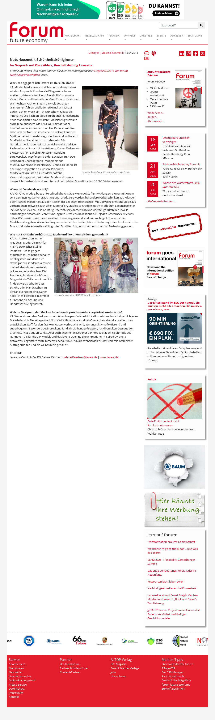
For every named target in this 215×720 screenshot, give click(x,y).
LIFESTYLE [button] (145, 35)
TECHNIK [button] (113, 35)
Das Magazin (118, 664)
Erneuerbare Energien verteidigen (176, 140)
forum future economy (176, 684)
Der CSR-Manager (173, 672)
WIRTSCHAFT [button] (72, 35)
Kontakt (14, 697)
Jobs (113, 672)
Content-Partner (70, 672)
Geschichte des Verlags (125, 668)
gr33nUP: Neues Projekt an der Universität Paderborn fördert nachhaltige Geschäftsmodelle (173, 614)
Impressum (16, 693)
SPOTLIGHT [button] (195, 35)
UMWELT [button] (129, 35)
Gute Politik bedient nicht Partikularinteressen (163, 423)
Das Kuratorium (70, 664)
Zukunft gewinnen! (173, 688)
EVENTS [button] (161, 35)
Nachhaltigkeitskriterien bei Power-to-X (171, 588)
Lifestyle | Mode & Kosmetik (106, 53)
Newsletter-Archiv (20, 676)
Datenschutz (17, 688)
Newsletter (15, 672)
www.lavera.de (109, 357)
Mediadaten (16, 668)
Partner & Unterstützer (74, 668)
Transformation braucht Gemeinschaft (171, 542)
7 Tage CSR (168, 668)
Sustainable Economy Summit (181, 164)
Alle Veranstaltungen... (161, 201)
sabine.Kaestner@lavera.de (80, 357)
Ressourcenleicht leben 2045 (165, 581)
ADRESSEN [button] (177, 35)
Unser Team (118, 676)
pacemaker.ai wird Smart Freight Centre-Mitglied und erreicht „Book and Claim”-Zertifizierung (172, 599)
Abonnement (17, 664)
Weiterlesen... (155, 113)
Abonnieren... (155, 121)
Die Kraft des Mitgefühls (176, 680)
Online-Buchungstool (22, 680)
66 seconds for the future (177, 664)
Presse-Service (18, 684)
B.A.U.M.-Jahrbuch (173, 676)
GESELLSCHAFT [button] (94, 35)
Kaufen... (152, 117)
